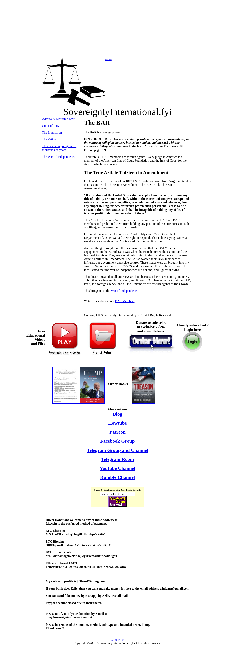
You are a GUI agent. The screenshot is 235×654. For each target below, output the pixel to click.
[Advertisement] (117, 30)
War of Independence (124, 290)
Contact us (117, 639)
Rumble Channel (117, 477)
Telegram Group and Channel (117, 450)
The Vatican (49, 139)
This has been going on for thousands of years (59, 148)
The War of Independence (58, 156)
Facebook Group (117, 441)
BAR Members (124, 301)
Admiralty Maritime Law (58, 119)
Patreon (117, 432)
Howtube (117, 423)
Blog (117, 414)
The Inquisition (52, 132)
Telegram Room (117, 459)
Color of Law (50, 125)
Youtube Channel (117, 468)
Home (77, 59)
